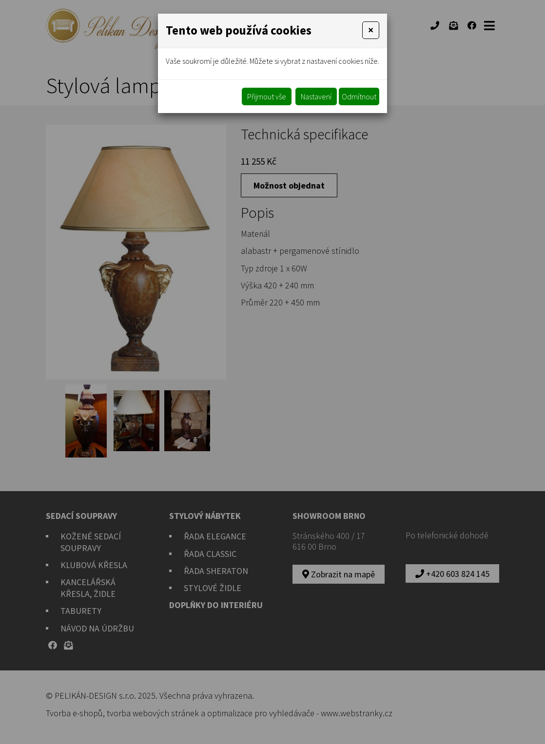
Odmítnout (359, 96)
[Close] (370, 30)
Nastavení (316, 96)
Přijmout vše (266, 96)
